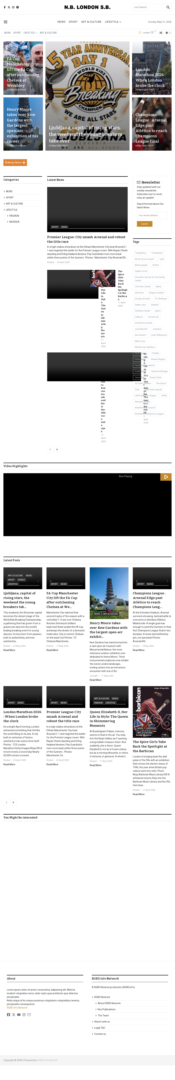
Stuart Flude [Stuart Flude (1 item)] (155, 377)
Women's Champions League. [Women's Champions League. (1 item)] (149, 413)
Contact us (99, 1048)
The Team (102, 1030)
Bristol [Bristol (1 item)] (156, 265)
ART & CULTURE (91, 21)
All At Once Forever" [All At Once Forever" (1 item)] (144, 259)
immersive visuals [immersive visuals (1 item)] (143, 323)
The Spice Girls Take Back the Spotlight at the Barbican (150, 761)
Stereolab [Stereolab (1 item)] (139, 377)
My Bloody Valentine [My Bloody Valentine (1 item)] (145, 347)
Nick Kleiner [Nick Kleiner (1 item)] (140, 353)
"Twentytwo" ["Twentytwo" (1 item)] (157, 253)
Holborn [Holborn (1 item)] (139, 317)
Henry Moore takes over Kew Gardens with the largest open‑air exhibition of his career (23, 125)
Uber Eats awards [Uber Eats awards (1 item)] (153, 389)
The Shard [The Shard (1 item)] (161, 383)
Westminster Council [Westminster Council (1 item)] (145, 407)
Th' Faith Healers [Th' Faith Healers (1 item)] (143, 383)
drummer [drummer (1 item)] (139, 292)
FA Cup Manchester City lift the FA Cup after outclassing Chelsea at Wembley (22, 69)
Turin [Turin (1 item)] (137, 389)
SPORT (73, 21)
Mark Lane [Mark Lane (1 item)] (140, 341)
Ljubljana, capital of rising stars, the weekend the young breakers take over (87, 134)
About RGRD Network (108, 1017)
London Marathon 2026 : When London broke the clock (151, 74)
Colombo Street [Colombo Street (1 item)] (142, 286)
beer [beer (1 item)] (162, 259)
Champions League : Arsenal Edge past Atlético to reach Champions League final (150, 125)
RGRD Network (101, 1011)
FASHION (13, 215)
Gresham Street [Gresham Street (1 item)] (142, 310)
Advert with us (101, 1036)
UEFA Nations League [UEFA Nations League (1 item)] (145, 395)
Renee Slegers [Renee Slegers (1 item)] (158, 359)
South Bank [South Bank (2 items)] (140, 371)
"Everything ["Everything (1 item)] (140, 253)
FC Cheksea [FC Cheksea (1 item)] (161, 298)
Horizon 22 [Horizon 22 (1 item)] (153, 317)
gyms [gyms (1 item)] (158, 310)
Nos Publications (105, 1024)
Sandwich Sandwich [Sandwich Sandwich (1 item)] (145, 365)
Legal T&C (98, 1042)
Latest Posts (11, 575)
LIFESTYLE (113, 21)
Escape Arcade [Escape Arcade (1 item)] (142, 298)
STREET (21, 595)
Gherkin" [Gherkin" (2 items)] (155, 304)
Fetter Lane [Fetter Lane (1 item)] (140, 304)
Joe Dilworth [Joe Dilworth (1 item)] (141, 329)
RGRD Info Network (17, 1022)
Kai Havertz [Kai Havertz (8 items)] (140, 335)
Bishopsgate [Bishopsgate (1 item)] (141, 265)
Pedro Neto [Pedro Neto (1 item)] (140, 359)
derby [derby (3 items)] (158, 286)
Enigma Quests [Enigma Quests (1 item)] (156, 292)
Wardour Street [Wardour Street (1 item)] (142, 401)
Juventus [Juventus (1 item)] (156, 329)
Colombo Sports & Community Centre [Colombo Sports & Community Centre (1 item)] (150, 279)
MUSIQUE (13, 221)
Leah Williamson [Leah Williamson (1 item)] (159, 335)
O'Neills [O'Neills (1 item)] (155, 353)
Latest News (55, 180)
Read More (9, 665)
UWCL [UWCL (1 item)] (164, 395)
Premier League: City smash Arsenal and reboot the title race (64, 731)
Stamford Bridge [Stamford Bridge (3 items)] (159, 371)
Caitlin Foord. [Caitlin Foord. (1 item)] (141, 271)
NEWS (61, 21)
